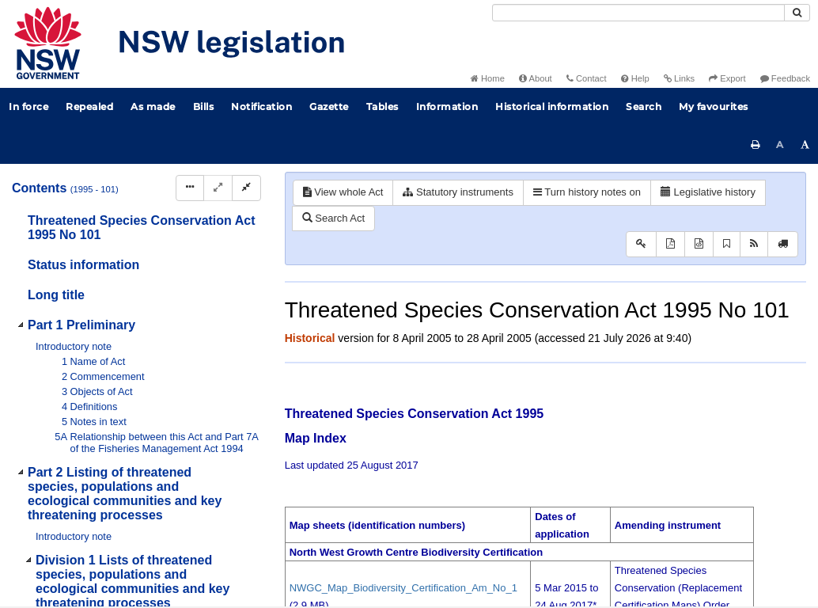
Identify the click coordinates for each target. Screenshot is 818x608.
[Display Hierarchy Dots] (190, 188)
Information (447, 106)
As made (153, 106)
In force (28, 106)
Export (727, 78)
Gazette (329, 106)
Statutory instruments (458, 192)
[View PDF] (670, 244)
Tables (382, 106)
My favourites (713, 106)
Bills (203, 106)
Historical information (551, 106)
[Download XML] (699, 244)
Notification (261, 106)
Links (679, 78)
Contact (586, 78)
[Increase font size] (805, 145)
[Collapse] (246, 188)
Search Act (333, 218)
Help (635, 78)
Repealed (89, 106)
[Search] (638, 12)
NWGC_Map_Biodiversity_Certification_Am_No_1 (403, 588)
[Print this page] (755, 145)
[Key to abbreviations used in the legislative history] (641, 244)
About (535, 78)
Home (488, 78)
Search (643, 106)
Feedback (785, 78)
